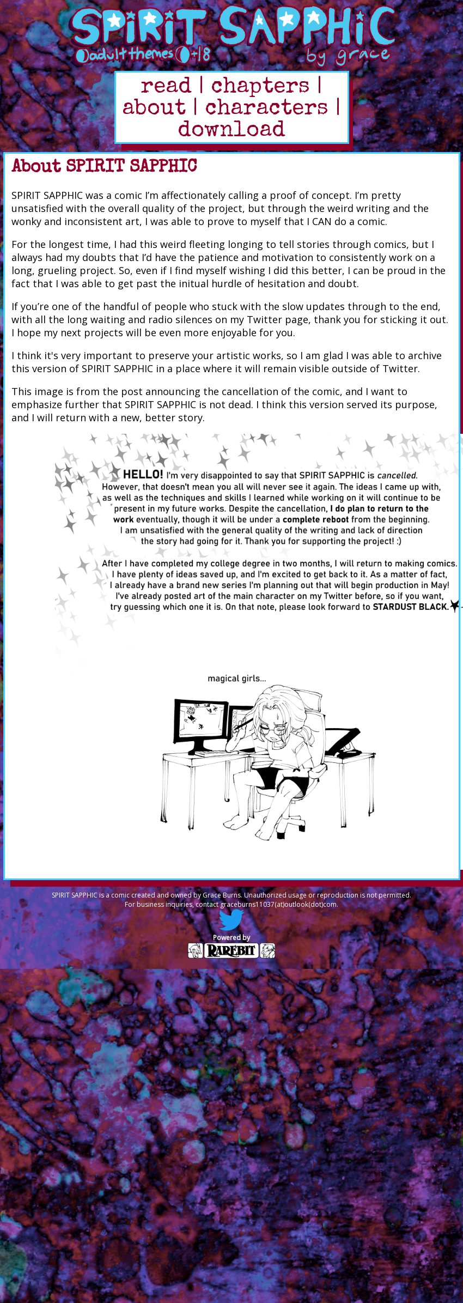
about (154, 109)
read (166, 88)
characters (266, 109)
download (231, 131)
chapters (260, 88)
